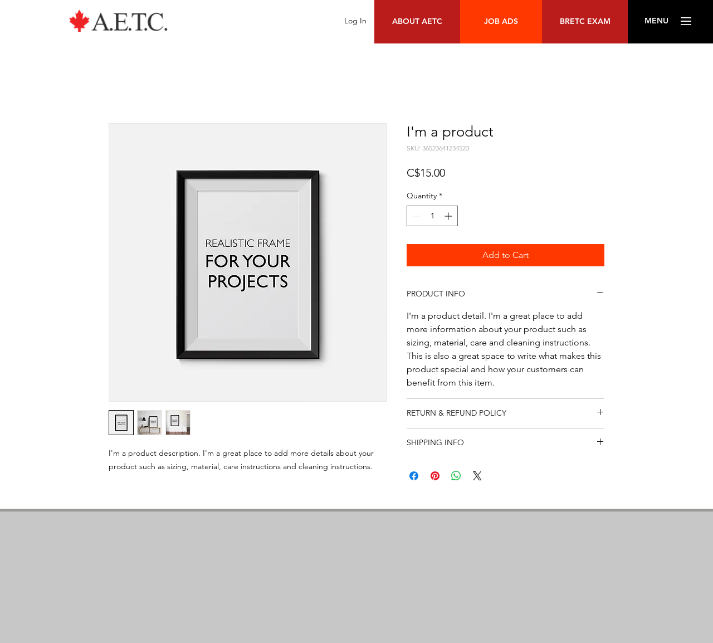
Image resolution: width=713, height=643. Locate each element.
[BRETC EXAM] (585, 21)
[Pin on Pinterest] (435, 476)
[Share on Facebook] (414, 476)
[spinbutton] (432, 216)
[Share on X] (477, 476)
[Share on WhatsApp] (456, 476)
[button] (656, 21)
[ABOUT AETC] (417, 21)
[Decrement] (415, 216)
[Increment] (449, 216)
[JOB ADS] (501, 21)
